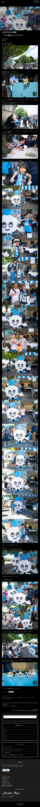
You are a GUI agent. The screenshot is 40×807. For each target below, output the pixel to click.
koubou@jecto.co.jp (8, 784)
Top (4, 728)
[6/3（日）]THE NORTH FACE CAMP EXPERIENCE (20, 709)
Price (4, 733)
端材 (8, 698)
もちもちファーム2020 (7, 747)
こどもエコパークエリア (13, 697)
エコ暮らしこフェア (21, 697)
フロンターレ (33, 697)
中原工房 (3, 1)
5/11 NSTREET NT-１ (7, 752)
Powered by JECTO (20, 803)
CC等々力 (6, 697)
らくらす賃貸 (20, 804)
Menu (36, 1)
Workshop (5, 735)
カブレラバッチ (27, 697)
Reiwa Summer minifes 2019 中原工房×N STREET (12, 750)
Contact (4, 738)
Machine (5, 730)
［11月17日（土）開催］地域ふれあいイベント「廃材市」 (13, 755)
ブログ (7, 696)
